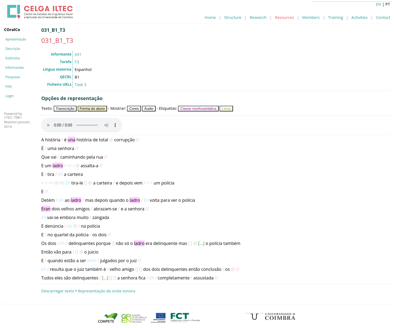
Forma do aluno (92, 109)
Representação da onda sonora (106, 290)
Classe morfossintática (198, 109)
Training (335, 17)
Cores (134, 109)
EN (378, 4)
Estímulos (12, 58)
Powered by (13, 115)
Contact (383, 17)
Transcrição (65, 109)
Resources (284, 17)
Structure (232, 17)
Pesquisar (12, 77)
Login (9, 96)
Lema (226, 109)
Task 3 (80, 84)
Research (258, 17)
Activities (359, 17)
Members (311, 17)
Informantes (14, 67)
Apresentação (15, 39)
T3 (77, 61)
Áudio (148, 109)
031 (78, 54)
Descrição (12, 48)
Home (210, 17)
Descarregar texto (57, 290)
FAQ (8, 86)
